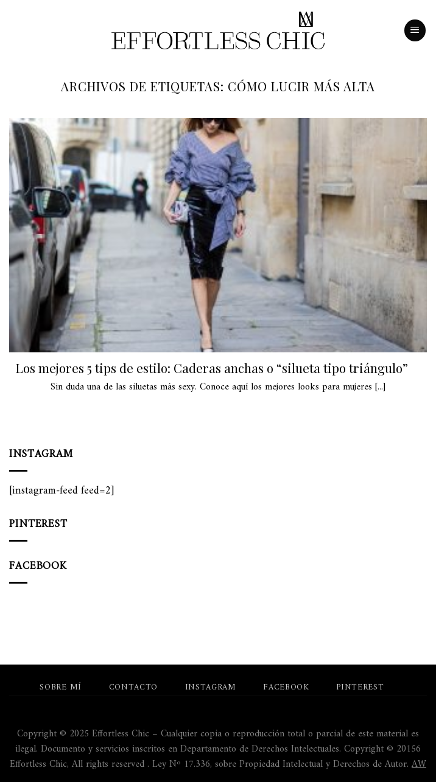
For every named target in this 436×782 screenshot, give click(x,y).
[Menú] (415, 30)
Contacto (133, 687)
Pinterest (360, 687)
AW (419, 764)
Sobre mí (60, 687)
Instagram (210, 687)
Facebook (286, 687)
